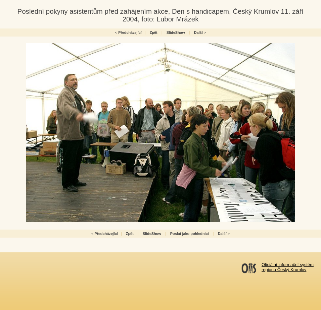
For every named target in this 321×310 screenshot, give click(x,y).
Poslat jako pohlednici (189, 234)
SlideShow (176, 32)
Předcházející (130, 32)
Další (198, 32)
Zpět (153, 32)
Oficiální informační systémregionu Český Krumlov (288, 267)
